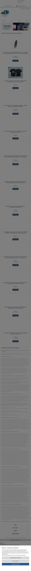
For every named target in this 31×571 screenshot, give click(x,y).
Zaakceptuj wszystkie (15, 564)
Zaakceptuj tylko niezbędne (15, 557)
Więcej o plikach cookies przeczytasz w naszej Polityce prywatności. (14, 555)
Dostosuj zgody (15, 560)
